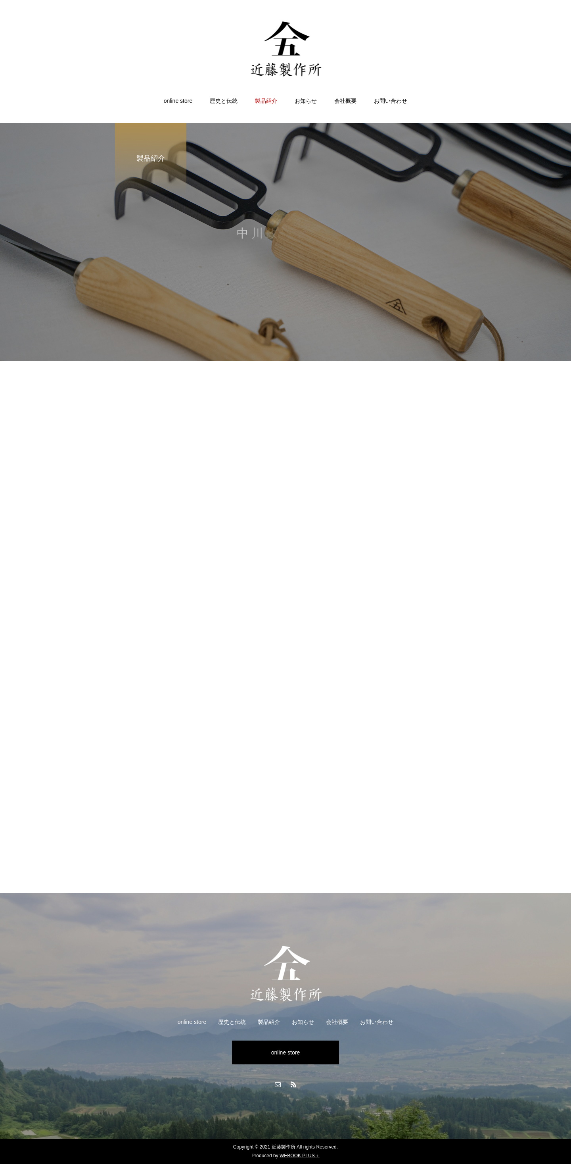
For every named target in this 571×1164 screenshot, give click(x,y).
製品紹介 (266, 101)
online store (178, 101)
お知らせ (306, 101)
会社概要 (345, 101)
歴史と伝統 (224, 101)
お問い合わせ (390, 101)
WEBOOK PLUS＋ (300, 1155)
